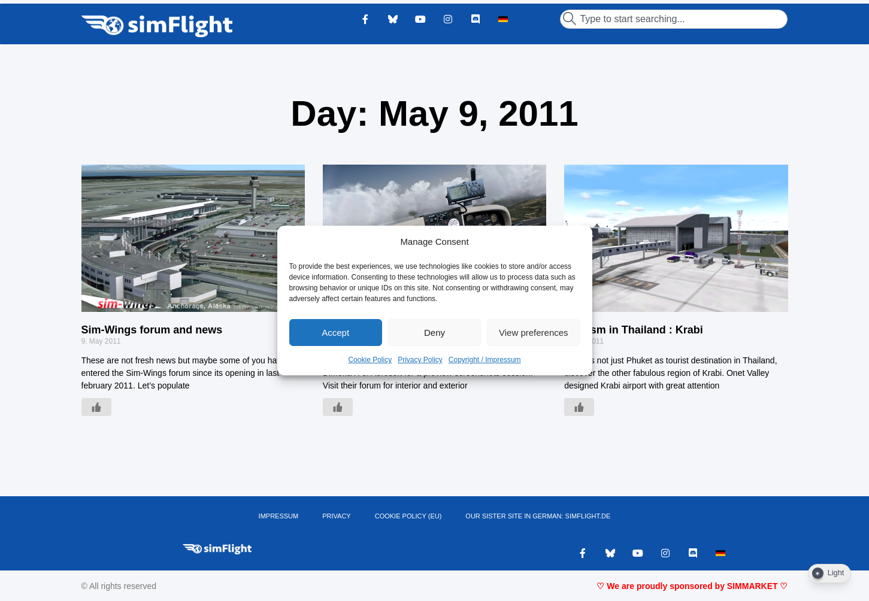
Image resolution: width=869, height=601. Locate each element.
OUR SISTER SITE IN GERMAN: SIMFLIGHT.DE (537, 516)
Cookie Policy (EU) (408, 516)
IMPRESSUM (279, 516)
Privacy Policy (420, 360)
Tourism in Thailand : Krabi (633, 330)
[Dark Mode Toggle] (829, 573)
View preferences (533, 332)
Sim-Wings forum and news (152, 330)
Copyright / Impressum (485, 360)
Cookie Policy (370, 360)
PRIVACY (336, 516)
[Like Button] (96, 407)
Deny (434, 332)
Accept (335, 332)
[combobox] (674, 19)
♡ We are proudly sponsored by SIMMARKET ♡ (692, 586)
